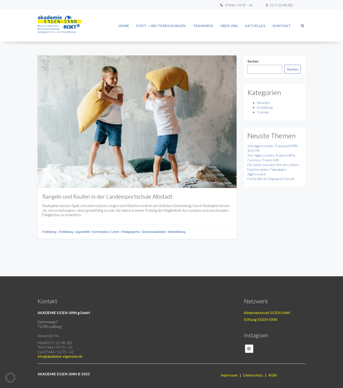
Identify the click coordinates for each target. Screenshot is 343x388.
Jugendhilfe (82, 232)
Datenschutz (253, 375)
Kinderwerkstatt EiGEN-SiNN (267, 313)
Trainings (203, 26)
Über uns (229, 26)
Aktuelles (255, 26)
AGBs (272, 375)
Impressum (229, 375)
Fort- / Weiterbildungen (161, 26)
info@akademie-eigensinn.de (60, 356)
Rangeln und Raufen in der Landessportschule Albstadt (107, 196)
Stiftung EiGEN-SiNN (260, 319)
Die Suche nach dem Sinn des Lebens (273, 165)
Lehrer (115, 232)
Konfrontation (100, 232)
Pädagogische (131, 232)
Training (262, 112)
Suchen (252, 61)
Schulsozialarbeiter (154, 232)
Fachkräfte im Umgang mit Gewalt (271, 179)
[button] (10, 377)
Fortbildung (49, 232)
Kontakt (282, 26)
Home (124, 26)
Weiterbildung (176, 232)
